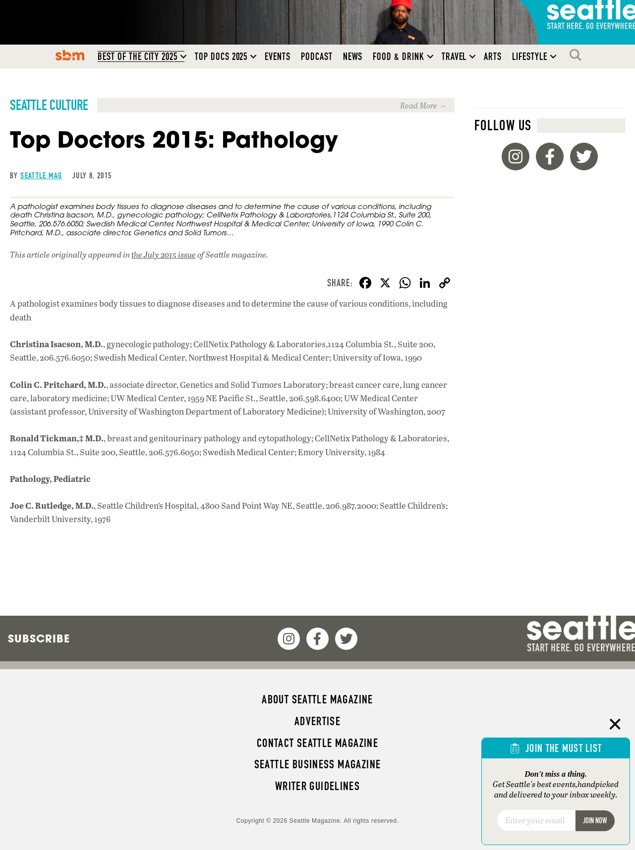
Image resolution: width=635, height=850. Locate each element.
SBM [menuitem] (70, 55)
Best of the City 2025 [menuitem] (137, 56)
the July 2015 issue (163, 254)
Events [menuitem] (277, 56)
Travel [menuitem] (454, 56)
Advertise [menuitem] (317, 721)
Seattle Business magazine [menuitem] (317, 764)
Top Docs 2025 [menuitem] (221, 56)
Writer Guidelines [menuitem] (317, 786)
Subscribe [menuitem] (39, 638)
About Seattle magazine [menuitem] (317, 699)
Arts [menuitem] (493, 56)
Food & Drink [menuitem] (398, 56)
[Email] (536, 820)
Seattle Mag (41, 175)
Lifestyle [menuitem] (529, 56)
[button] (183, 56)
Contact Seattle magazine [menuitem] (317, 743)
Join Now (595, 820)
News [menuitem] (353, 56)
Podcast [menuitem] (317, 56)
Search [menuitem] (578, 55)
